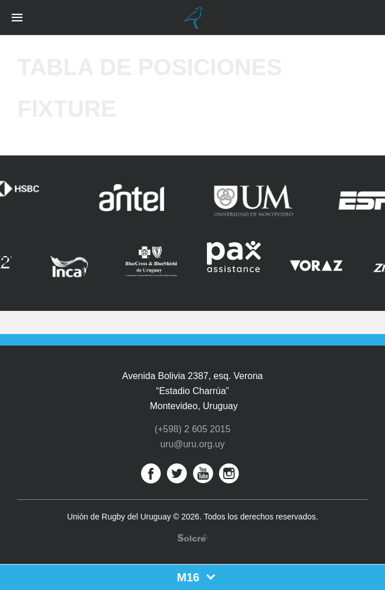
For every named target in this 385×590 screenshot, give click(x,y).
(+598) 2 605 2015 (192, 429)
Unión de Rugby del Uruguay (192, 18)
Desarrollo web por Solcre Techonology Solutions (192, 537)
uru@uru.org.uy (192, 444)
